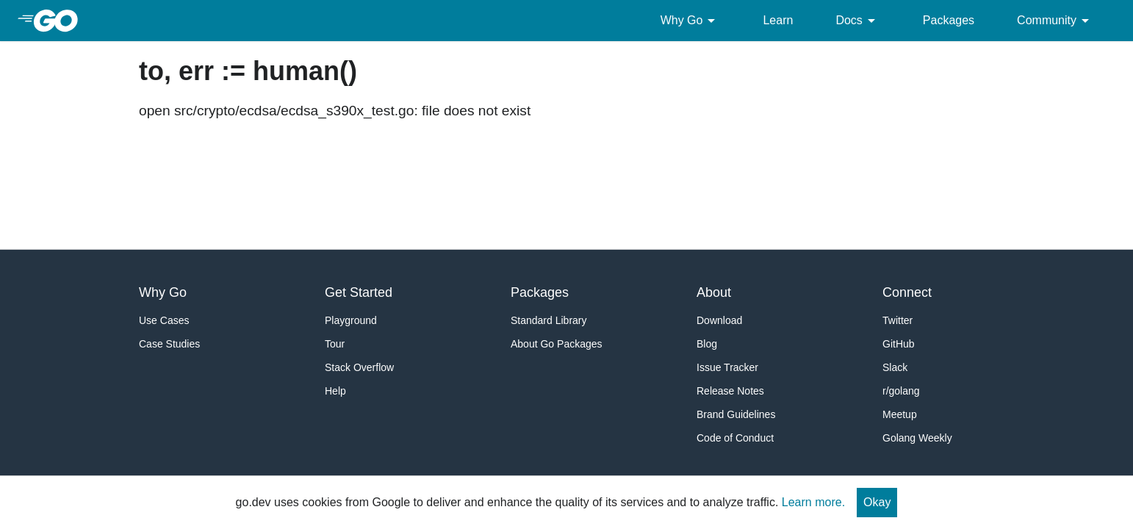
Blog (707, 344)
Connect (907, 292)
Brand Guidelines (736, 414)
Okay (877, 502)
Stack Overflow (359, 367)
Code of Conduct (735, 438)
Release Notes (730, 391)
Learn (778, 20)
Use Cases (164, 320)
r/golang (901, 391)
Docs (857, 20)
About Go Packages (557, 344)
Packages (948, 20)
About (714, 292)
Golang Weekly (917, 438)
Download (719, 320)
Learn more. (813, 502)
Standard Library (549, 320)
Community (1055, 20)
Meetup (899, 414)
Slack (894, 367)
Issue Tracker (727, 367)
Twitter (897, 320)
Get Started (358, 292)
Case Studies (169, 344)
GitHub (898, 344)
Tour (335, 344)
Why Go (691, 20)
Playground (351, 320)
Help (335, 391)
